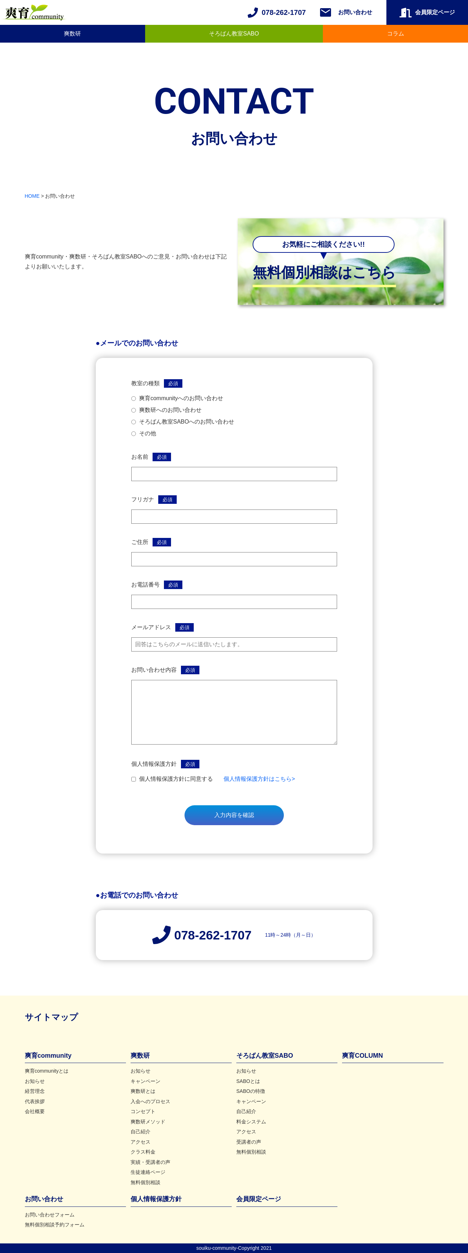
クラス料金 (143, 1152)
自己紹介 (140, 1131)
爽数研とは (143, 1091)
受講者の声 (248, 1142)
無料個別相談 (145, 1182)
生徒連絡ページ (148, 1172)
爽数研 (72, 34)
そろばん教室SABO (234, 34)
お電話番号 (145, 585)
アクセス (140, 1142)
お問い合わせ (355, 12)
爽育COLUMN (362, 1055)
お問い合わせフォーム (50, 1214)
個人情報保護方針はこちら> (259, 779)
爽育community (48, 1055)
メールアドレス (151, 627)
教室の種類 (145, 383)
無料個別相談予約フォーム (54, 1224)
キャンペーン (145, 1081)
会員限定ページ (258, 1199)
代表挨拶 (35, 1101)
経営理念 (35, 1091)
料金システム (251, 1121)
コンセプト (143, 1111)
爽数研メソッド (148, 1121)
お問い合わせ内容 (154, 670)
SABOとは (248, 1081)
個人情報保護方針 (154, 764)
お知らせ (35, 1081)
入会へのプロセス (150, 1101)
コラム (395, 34)
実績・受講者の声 (150, 1162)
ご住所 (139, 542)
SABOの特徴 (250, 1091)
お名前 (139, 457)
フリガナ (142, 499)
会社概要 (35, 1111)
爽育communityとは (47, 1071)
